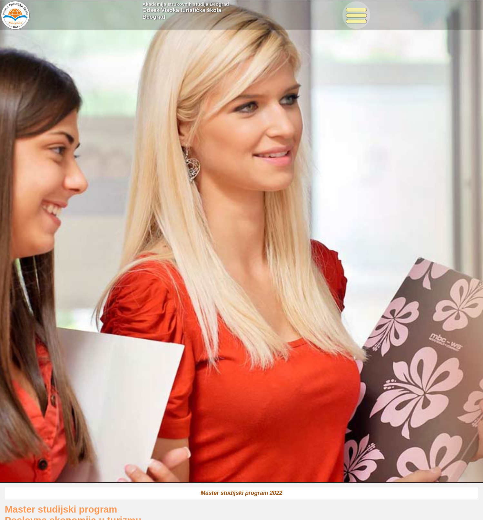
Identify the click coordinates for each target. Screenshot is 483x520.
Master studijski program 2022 (241, 493)
